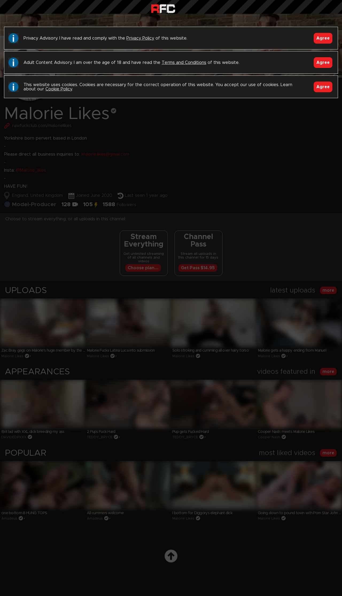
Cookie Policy (58, 89)
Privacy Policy (140, 38)
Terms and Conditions (184, 62)
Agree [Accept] (323, 38)
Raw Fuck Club (163, 8)
